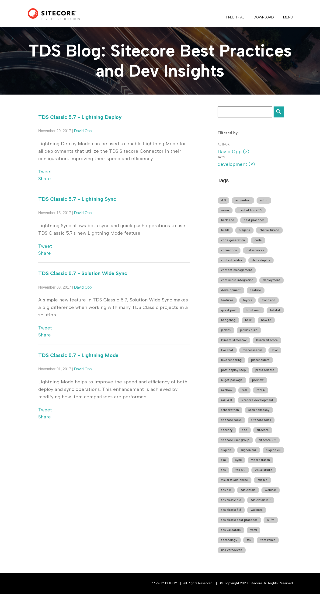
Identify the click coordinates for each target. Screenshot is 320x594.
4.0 (223, 200)
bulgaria (244, 230)
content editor (231, 260)
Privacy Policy (164, 583)
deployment (271, 280)
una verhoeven (231, 550)
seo (244, 430)
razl (244, 390)
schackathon (230, 410)
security (227, 430)
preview (258, 380)
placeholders (260, 360)
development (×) (236, 164)
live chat (227, 350)
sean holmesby (258, 410)
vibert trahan (260, 460)
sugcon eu (273, 450)
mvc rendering (231, 360)
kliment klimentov (234, 340)
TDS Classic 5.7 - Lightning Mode (78, 355)
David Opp (83, 131)
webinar (270, 490)
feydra (247, 300)
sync (238, 460)
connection (229, 250)
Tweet (45, 171)
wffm (270, 520)
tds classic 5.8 (231, 510)
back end (227, 220)
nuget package (232, 380)
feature (255, 290)
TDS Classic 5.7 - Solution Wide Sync (82, 273)
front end (268, 300)
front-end (253, 310)
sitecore (263, 430)
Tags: (222, 157)
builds (225, 230)
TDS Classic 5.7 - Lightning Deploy (80, 117)
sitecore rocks (231, 420)
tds (223, 470)
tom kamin (267, 540)
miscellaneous (252, 350)
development (231, 290)
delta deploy (261, 260)
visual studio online (234, 480)
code (258, 240)
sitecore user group (235, 440)
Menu (288, 17)
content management (236, 270)
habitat (275, 310)
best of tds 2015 (250, 210)
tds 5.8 (226, 490)
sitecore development (257, 400)
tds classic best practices (239, 520)
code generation (233, 240)
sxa (223, 460)
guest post (229, 310)
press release (265, 370)
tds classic (248, 490)
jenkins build (248, 330)
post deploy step (233, 370)
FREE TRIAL (235, 17)
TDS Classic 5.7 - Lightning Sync (77, 199)
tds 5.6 (262, 480)
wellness (257, 510)
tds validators (231, 530)
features (227, 300)
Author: (224, 144)
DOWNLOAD (264, 17)
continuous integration (237, 280)
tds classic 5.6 (231, 500)
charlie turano (269, 230)
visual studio (263, 470)
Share (44, 178)
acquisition (242, 200)
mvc (275, 350)
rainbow (226, 390)
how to (266, 320)
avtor (264, 200)
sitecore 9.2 (267, 440)
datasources (255, 250)
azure (225, 210)
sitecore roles (261, 420)
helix (248, 320)
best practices (254, 220)
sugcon (226, 450)
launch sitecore (267, 340)
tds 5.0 (240, 470)
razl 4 (261, 390)
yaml (253, 530)
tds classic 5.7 (261, 500)
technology (229, 540)
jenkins (226, 330)
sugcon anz (249, 450)
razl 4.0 (226, 400)
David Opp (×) (233, 151)
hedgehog (228, 320)
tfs (249, 540)
